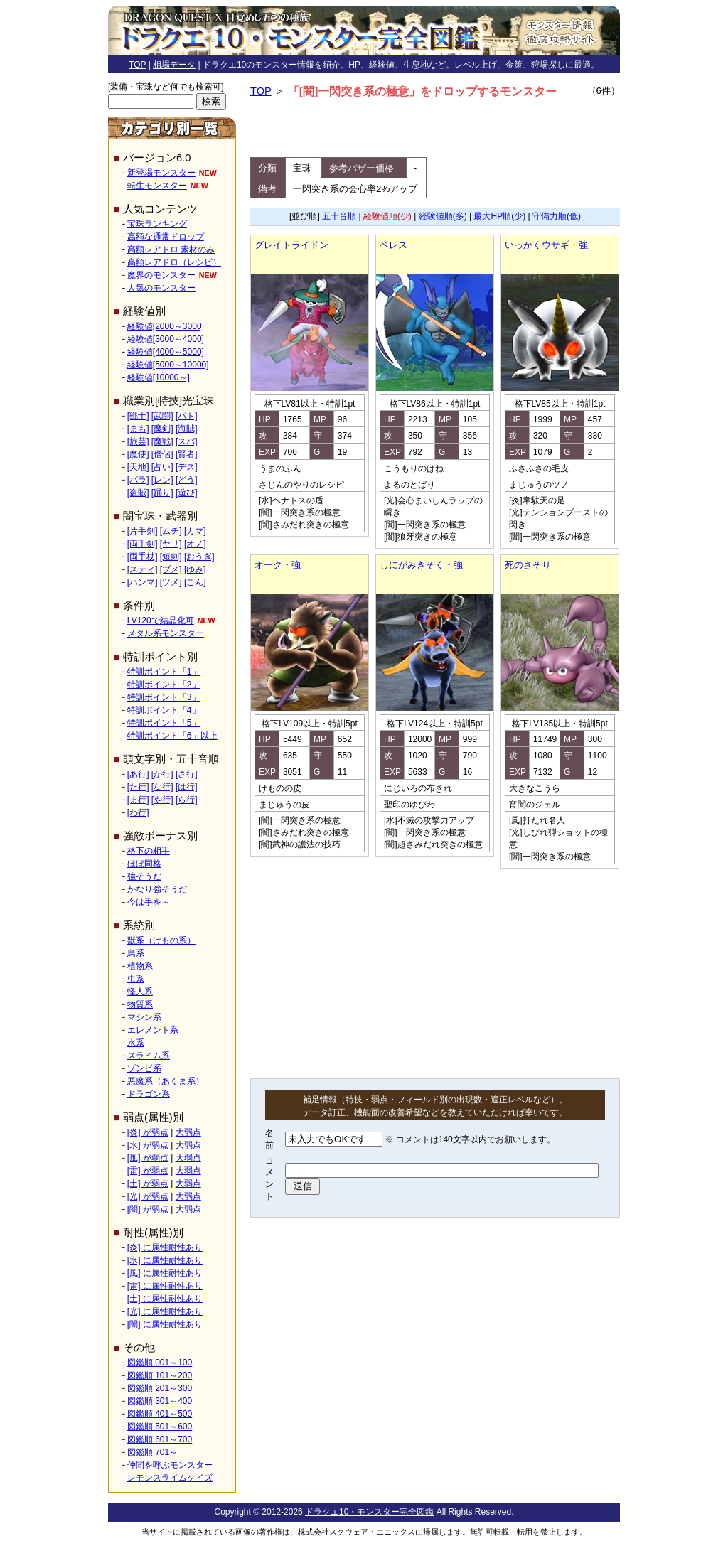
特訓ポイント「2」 (163, 684)
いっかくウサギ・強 (546, 245)
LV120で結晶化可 (160, 621)
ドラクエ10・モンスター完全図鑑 (369, 1512)
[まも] (138, 429)
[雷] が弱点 (147, 1171)
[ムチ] (171, 531)
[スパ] (187, 441)
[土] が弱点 (147, 1183)
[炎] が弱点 (147, 1132)
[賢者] (187, 454)
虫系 (135, 979)
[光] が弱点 (147, 1196)
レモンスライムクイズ (170, 1478)
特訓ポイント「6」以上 (172, 736)
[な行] (162, 787)
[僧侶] (162, 454)
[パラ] (138, 480)
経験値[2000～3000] (165, 326)
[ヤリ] (171, 544)
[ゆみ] (195, 569)
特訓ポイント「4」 (163, 710)
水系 (135, 1043)
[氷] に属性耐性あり (165, 1260)
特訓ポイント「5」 (163, 723)
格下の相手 (148, 851)
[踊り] (162, 493)
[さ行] (187, 774)
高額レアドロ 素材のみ (171, 249)
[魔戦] (162, 441)
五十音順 (339, 216)
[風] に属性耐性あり (165, 1273)
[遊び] (187, 493)
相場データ (174, 65)
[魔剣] (162, 429)
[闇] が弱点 (147, 1209)
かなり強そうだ (157, 889)
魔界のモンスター (161, 275)
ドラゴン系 (148, 1094)
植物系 (140, 966)
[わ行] (138, 812)
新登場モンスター (161, 173)
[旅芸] (138, 441)
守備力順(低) (556, 216)
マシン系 (144, 1017)
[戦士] (138, 416)
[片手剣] (142, 531)
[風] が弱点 (147, 1158)
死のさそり (528, 564)
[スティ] (142, 569)
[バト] (187, 416)
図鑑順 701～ (152, 1452)
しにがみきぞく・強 (421, 564)
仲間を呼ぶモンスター (170, 1465)
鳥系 (135, 953)
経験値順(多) (443, 216)
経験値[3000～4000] (165, 339)
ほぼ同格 (144, 864)
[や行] (162, 800)
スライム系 (148, 1056)
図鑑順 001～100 (159, 1363)
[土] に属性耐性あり (165, 1299)
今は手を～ (148, 902)
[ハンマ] (142, 582)
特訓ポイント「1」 (163, 672)
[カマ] (195, 531)
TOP (137, 65)
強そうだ (144, 876)
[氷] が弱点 (147, 1145)
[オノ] (195, 544)
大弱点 (188, 1132)
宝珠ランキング (157, 224)
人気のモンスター (161, 288)
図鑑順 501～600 (159, 1427)
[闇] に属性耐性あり (165, 1324)
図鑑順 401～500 (159, 1414)
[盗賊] (138, 493)
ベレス (393, 245)
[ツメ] (171, 582)
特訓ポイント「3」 (163, 697)
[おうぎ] (199, 557)
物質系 (140, 1004)
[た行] (138, 787)
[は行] (187, 787)
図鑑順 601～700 (159, 1439)
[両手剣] (142, 544)
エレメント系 (152, 1030)
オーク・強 (278, 564)
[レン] (162, 480)
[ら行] (187, 800)
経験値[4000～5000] (165, 352)
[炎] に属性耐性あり (165, 1247)
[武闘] (162, 416)
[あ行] (138, 774)
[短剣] (171, 557)
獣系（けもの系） (161, 940)
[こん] (195, 582)
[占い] (162, 467)
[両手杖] (142, 557)
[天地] (138, 467)
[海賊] (187, 429)
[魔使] (138, 454)
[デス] (187, 467)
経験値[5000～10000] (168, 365)
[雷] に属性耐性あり (165, 1286)
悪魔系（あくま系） (165, 1081)
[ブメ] (171, 569)
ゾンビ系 (144, 1068)
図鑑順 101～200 (159, 1375)
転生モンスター (157, 185)
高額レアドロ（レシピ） (174, 262)
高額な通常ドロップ (165, 237)
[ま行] (138, 800)
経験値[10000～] (158, 377)
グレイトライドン (291, 245)
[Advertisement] (435, 128)
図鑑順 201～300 (159, 1388)
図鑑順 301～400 (159, 1401)
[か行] (162, 774)
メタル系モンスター (165, 633)
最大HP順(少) (499, 216)
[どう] (187, 480)
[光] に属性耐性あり (165, 1311)
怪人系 (140, 992)
